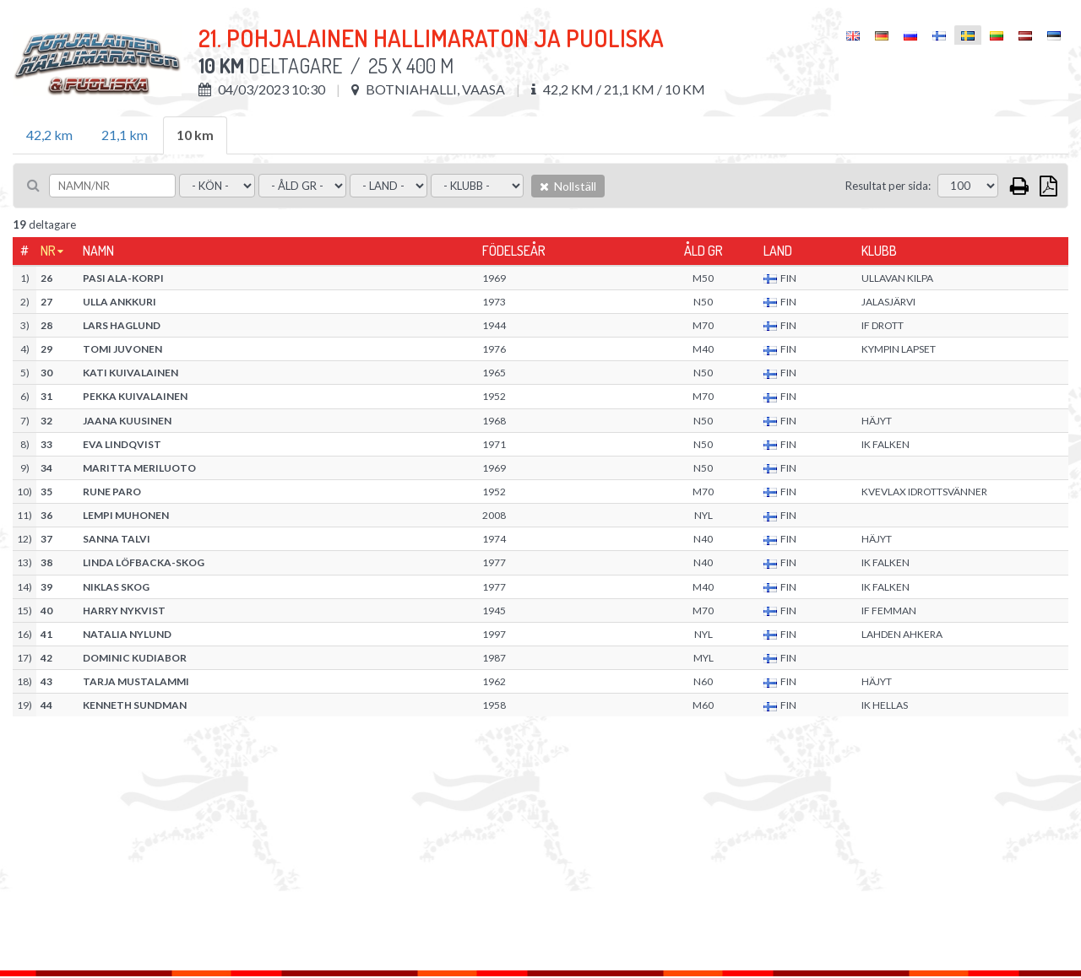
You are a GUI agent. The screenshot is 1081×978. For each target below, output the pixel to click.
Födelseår (514, 250)
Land (777, 250)
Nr (48, 250)
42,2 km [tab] (49, 135)
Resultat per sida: (888, 185)
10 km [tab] (195, 135)
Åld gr (703, 250)
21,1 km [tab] (124, 135)
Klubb (879, 250)
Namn (98, 250)
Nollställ (568, 186)
